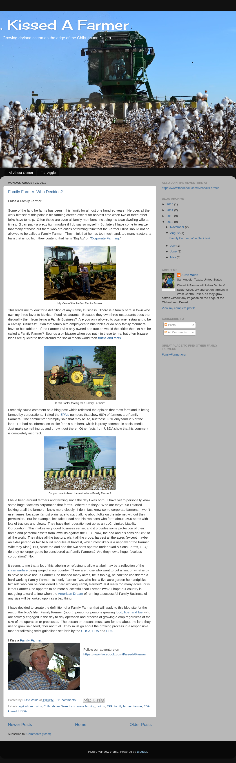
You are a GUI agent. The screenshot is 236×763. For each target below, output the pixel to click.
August (175, 233)
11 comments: (68, 700)
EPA (109, 631)
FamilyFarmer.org (174, 354)
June (174, 251)
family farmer (123, 706)
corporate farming (83, 706)
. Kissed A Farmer (64, 24)
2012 (170, 221)
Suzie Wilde (189, 275)
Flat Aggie (48, 173)
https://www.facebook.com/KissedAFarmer (114, 654)
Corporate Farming (105, 238)
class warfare (18, 570)
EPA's (64, 414)
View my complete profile (179, 308)
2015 (170, 204)
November (177, 227)
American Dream (70, 593)
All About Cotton (21, 173)
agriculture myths (30, 706)
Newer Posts (20, 724)
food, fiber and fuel (130, 612)
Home (80, 724)
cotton (101, 706)
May (173, 257)
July (173, 245)
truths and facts (109, 338)
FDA (95, 631)
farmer (137, 706)
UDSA (85, 631)
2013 (170, 216)
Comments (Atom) (39, 734)
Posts (170, 325)
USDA (22, 711)
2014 (170, 210)
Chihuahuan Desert (57, 706)
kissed (12, 711)
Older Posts (140, 724)
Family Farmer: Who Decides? (35, 192)
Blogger (142, 751)
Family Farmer (30, 640)
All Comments (176, 332)
